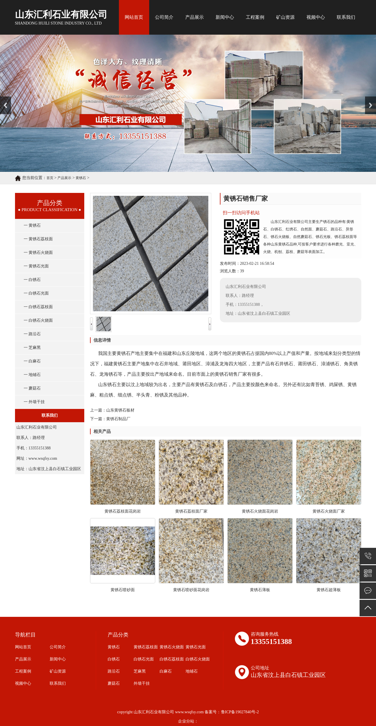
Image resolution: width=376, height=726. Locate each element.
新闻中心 (225, 17)
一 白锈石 (32, 280)
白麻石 (166, 671)
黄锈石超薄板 (329, 590)
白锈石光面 (144, 659)
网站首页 (134, 17)
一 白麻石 (32, 361)
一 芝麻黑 (32, 347)
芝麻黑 (140, 671)
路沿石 (114, 671)
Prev (3, 98)
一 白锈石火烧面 (38, 320)
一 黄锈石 (32, 225)
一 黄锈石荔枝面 (38, 239)
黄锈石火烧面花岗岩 (260, 511)
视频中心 (315, 17)
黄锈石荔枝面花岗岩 (122, 511)
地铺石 (192, 671)
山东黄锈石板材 (120, 410)
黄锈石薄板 (260, 590)
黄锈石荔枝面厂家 (191, 511)
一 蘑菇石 (32, 388)
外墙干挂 (142, 683)
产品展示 (194, 17)
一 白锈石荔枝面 (38, 307)
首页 (49, 178)
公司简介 (164, 17)
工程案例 (255, 17)
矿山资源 (285, 17)
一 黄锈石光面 (36, 266)
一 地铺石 (32, 375)
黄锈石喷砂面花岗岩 (191, 590)
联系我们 (346, 17)
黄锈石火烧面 (172, 647)
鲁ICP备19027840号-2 (240, 712)
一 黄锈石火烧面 (38, 252)
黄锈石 (81, 178)
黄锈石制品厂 (118, 419)
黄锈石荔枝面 (146, 647)
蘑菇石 (114, 683)
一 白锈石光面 (36, 293)
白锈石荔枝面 (172, 659)
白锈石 (114, 659)
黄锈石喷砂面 (123, 590)
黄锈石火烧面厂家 (329, 511)
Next (368, 98)
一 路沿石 (32, 334)
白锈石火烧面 (198, 659)
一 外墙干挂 (34, 402)
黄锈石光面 (196, 647)
